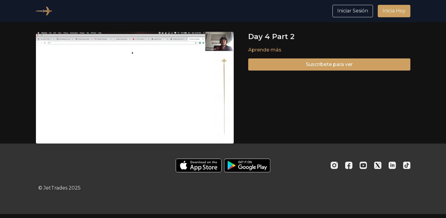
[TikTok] (406, 165)
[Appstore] (198, 165)
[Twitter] (377, 165)
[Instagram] (334, 165)
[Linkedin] (392, 165)
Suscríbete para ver (329, 64)
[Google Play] (247, 165)
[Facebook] (348, 165)
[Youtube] (363, 165)
